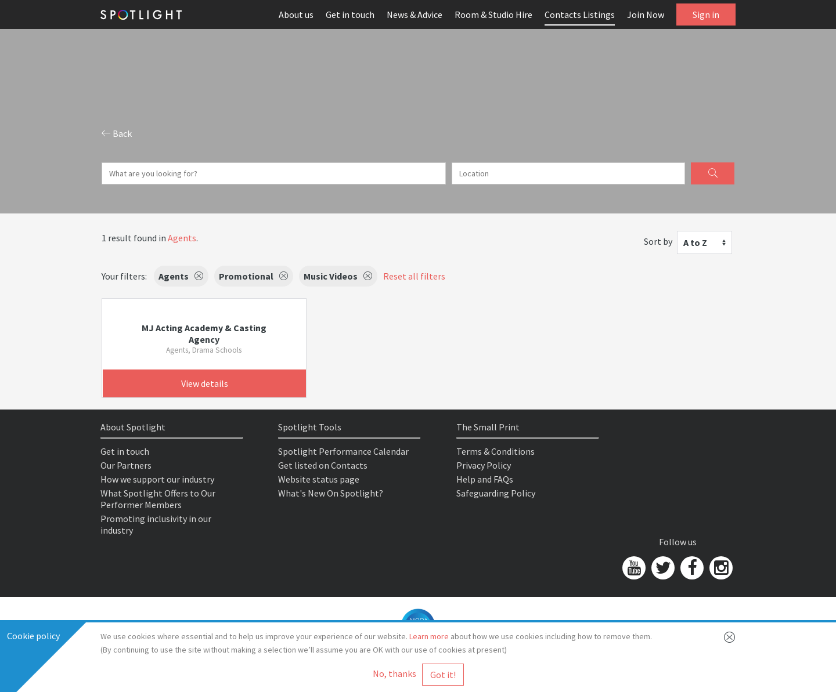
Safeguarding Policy (495, 493)
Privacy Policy (483, 465)
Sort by (658, 241)
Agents (182, 238)
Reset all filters (414, 276)
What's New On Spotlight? (330, 493)
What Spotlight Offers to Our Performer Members (157, 498)
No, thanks (394, 673)
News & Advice (414, 14)
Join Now (645, 14)
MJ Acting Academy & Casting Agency (204, 333)
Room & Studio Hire (493, 14)
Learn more (429, 636)
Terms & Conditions (495, 451)
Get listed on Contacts (322, 465)
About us (296, 14)
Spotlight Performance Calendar (343, 451)
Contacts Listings (580, 14)
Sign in (706, 14)
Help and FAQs (484, 479)
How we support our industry (157, 479)
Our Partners (126, 465)
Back (117, 133)
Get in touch (350, 14)
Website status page (318, 479)
